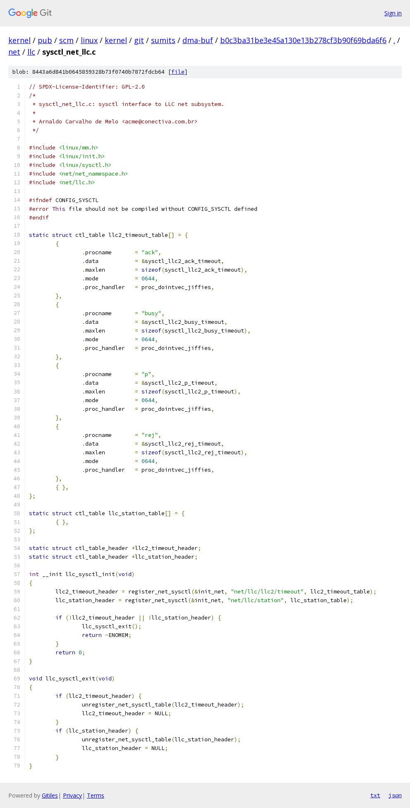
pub (45, 40)
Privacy (72, 795)
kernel (19, 40)
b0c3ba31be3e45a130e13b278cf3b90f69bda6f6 (303, 40)
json (395, 795)
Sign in (393, 13)
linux (89, 40)
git (139, 40)
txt (375, 795)
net (14, 52)
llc (31, 52)
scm (66, 40)
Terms (95, 795)
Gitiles (50, 795)
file (178, 71)
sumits (163, 40)
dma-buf (197, 40)
